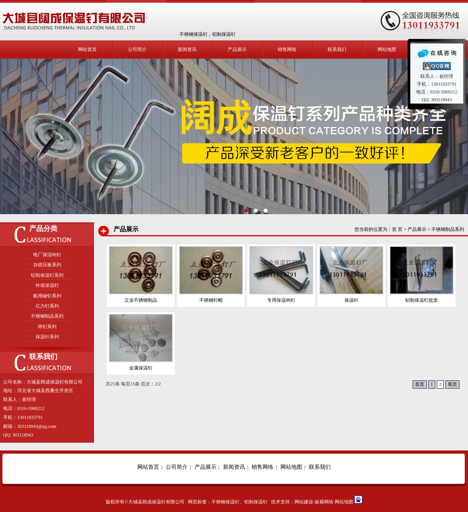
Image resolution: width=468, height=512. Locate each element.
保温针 (351, 300)
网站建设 (303, 502)
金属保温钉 (140, 368)
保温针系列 (47, 337)
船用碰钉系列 (47, 296)
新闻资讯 (187, 49)
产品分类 (43, 228)
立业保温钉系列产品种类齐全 (234, 137)
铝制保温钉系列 (47, 275)
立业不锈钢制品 (140, 300)
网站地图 (387, 49)
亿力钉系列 (47, 306)
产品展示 (237, 49)
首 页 (397, 229)
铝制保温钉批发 (421, 300)
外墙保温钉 (47, 285)
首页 (419, 384)
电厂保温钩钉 (47, 254)
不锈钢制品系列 (47, 316)
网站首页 (87, 49)
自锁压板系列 (47, 264)
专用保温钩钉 (281, 300)
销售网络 (287, 49)
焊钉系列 (47, 326)
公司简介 (137, 49)
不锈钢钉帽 (211, 300)
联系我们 (337, 49)
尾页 (452, 384)
